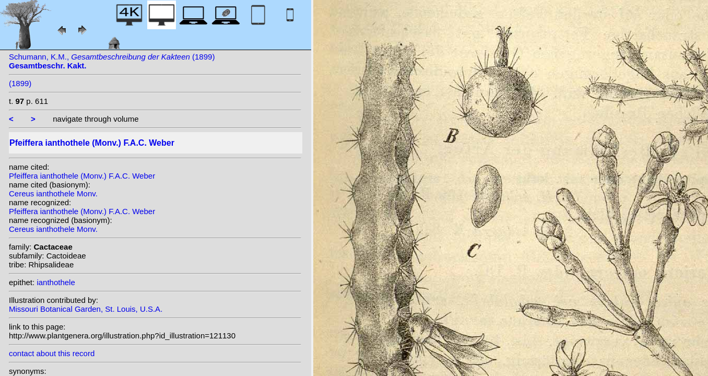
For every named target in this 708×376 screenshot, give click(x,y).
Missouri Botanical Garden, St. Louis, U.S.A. (85, 308)
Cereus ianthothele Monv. (53, 193)
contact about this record (52, 353)
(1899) (20, 83)
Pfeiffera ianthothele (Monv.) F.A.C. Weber (82, 175)
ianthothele (56, 282)
